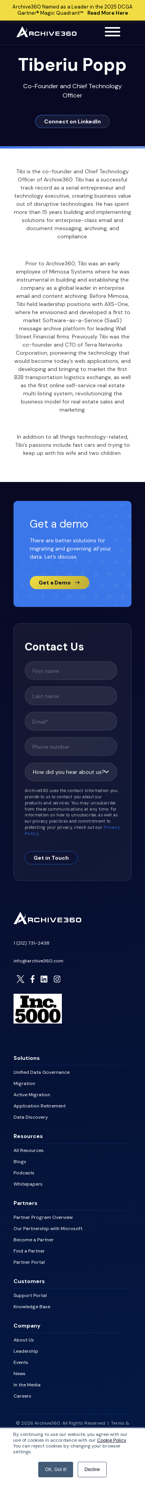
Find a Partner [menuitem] (29, 1251)
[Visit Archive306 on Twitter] (20, 979)
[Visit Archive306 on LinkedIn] (44, 979)
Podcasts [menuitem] (24, 1173)
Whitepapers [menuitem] (28, 1184)
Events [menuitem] (21, 1362)
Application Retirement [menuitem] (40, 1106)
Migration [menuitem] (24, 1083)
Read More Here (107, 13)
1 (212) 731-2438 (31, 943)
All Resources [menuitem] (29, 1150)
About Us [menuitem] (24, 1340)
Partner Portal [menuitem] (29, 1262)
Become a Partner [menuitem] (34, 1240)
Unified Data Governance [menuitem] (42, 1072)
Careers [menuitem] (22, 1396)
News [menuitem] (20, 1374)
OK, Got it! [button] (56, 1469)
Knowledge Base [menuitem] (32, 1307)
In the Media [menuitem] (27, 1385)
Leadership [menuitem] (26, 1351)
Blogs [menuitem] (20, 1162)
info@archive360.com (38, 961)
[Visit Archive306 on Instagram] (57, 979)
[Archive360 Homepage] (46, 35)
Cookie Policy (111, 1440)
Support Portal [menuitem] (30, 1295)
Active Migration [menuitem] (32, 1095)
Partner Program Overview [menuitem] (43, 1217)
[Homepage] (47, 922)
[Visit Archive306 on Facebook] (32, 979)
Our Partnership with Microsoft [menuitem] (48, 1228)
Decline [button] (92, 1469)
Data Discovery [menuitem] (31, 1117)
